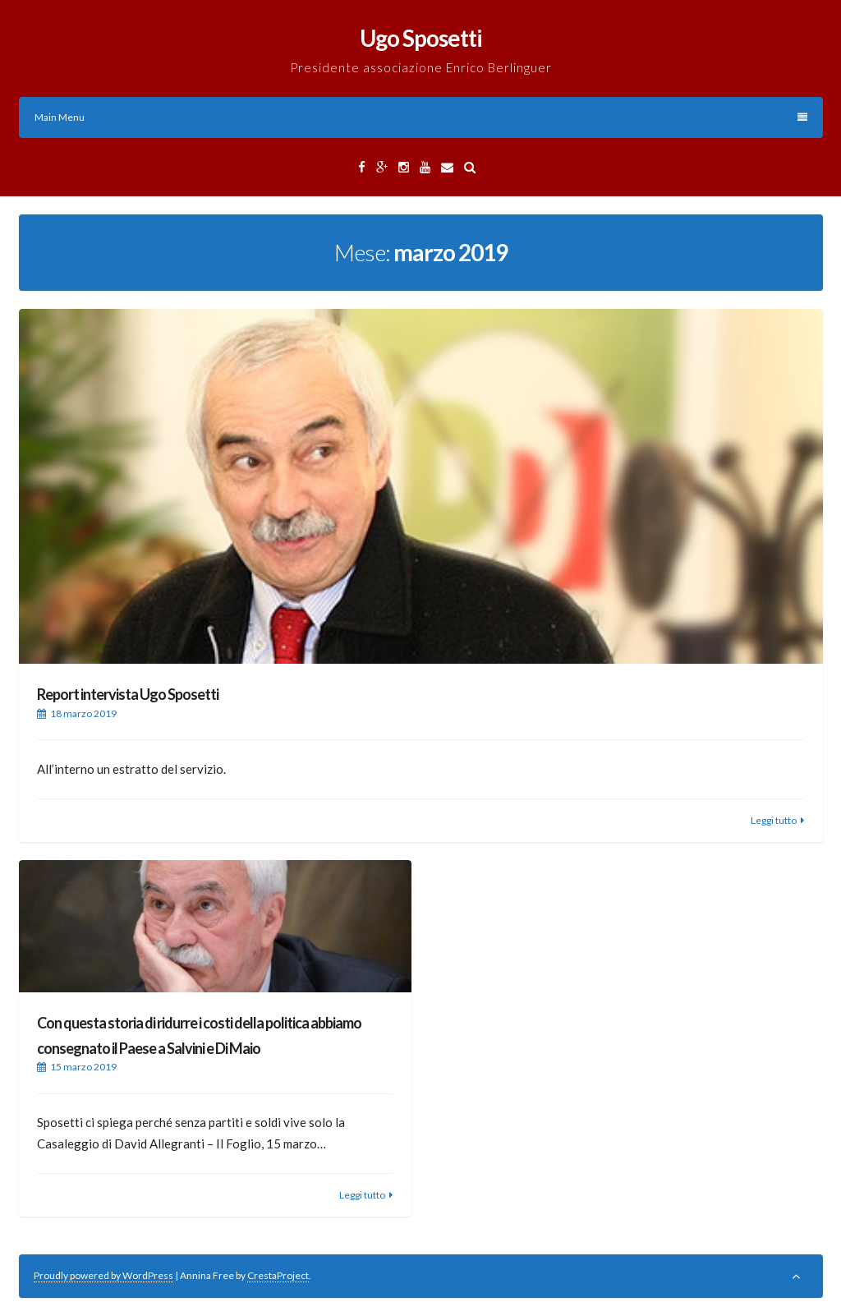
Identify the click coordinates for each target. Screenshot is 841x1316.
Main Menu (420, 117)
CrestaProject (278, 1275)
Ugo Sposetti (421, 38)
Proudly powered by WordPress (103, 1275)
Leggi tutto (774, 820)
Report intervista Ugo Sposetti (127, 694)
